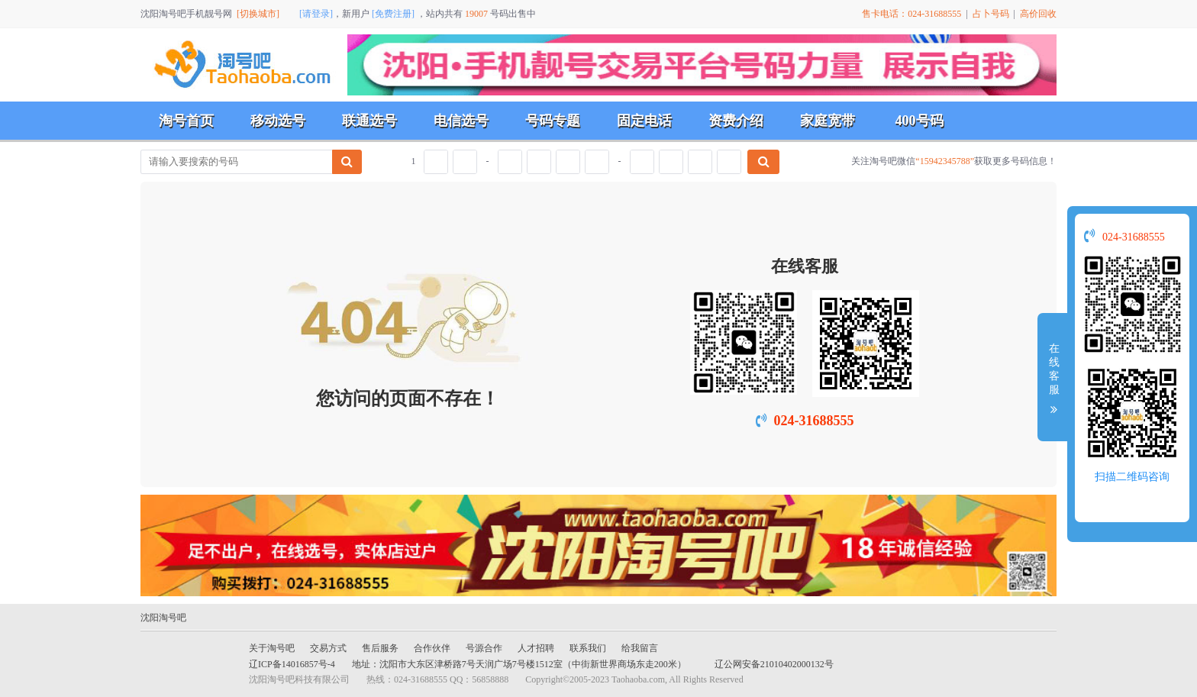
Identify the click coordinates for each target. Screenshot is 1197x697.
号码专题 (552, 120)
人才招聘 (536, 648)
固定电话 (644, 120)
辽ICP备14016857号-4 (292, 664)
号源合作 (484, 648)
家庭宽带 (827, 120)
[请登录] (316, 13)
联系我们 (587, 648)
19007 (476, 13)
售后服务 (380, 648)
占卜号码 (991, 13)
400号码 (919, 120)
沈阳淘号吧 (163, 617)
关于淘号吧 (272, 648)
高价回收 (1038, 13)
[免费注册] (393, 13)
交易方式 (328, 648)
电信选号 (461, 120)
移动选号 (277, 120)
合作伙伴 (432, 648)
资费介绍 (735, 120)
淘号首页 (186, 120)
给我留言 (639, 648)
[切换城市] (258, 13)
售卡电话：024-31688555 (911, 13)
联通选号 (369, 120)
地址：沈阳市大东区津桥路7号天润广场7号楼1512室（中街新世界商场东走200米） (519, 664)
